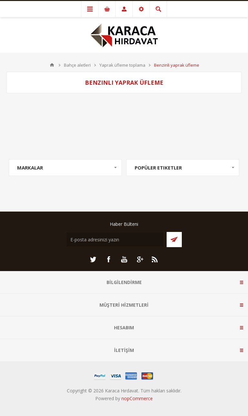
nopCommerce (137, 398)
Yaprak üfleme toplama (122, 65)
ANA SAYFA (52, 65)
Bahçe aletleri (77, 65)
